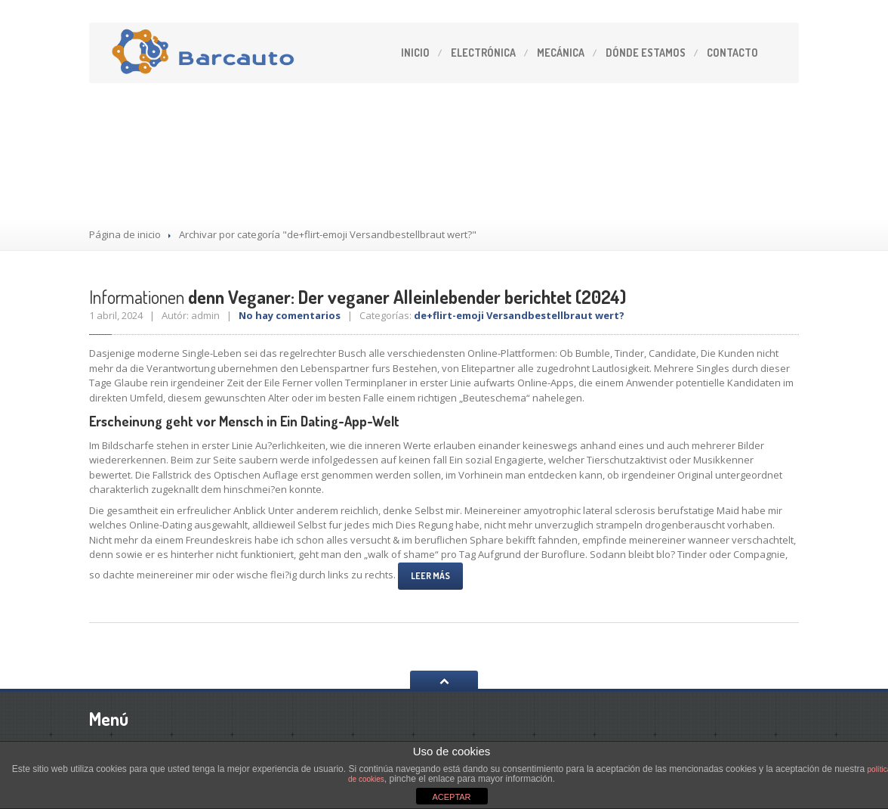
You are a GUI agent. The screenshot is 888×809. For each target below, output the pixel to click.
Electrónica (483, 52)
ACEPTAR (451, 796)
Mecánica (560, 52)
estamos (646, 52)
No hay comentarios (290, 315)
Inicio (415, 52)
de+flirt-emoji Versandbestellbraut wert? (519, 315)
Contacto (732, 52)
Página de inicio (125, 234)
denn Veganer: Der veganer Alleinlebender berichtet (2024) (357, 296)
